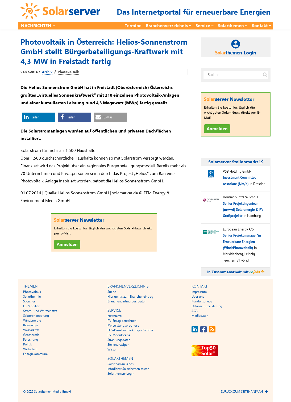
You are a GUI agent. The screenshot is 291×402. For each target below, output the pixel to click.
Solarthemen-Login (120, 373)
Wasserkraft (31, 330)
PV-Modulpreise (118, 335)
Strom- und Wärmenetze (40, 311)
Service (203, 26)
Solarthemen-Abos (120, 364)
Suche (111, 292)
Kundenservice (202, 301)
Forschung (30, 339)
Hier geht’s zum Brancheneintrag (130, 296)
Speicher (29, 301)
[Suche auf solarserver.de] (265, 75)
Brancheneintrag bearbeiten (126, 301)
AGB (195, 311)
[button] (38, 117)
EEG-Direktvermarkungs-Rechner (130, 330)
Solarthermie (32, 296)
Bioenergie (30, 325)
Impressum (199, 292)
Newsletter (114, 316)
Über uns (198, 296)
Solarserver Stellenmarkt (235, 162)
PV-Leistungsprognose (123, 325)
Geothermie (31, 335)
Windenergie (32, 320)
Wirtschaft (30, 349)
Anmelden (67, 244)
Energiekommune (35, 354)
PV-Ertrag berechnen (121, 321)
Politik (27, 344)
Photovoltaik (68, 72)
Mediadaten (200, 316)
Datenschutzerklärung (207, 306)
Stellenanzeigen (118, 345)
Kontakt (260, 26)
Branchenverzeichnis (167, 26)
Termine (133, 26)
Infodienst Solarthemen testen (128, 369)
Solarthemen (231, 26)
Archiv (47, 72)
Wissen (112, 349)
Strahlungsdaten (118, 340)
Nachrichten (36, 26)
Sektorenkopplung (36, 316)
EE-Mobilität (31, 306)
